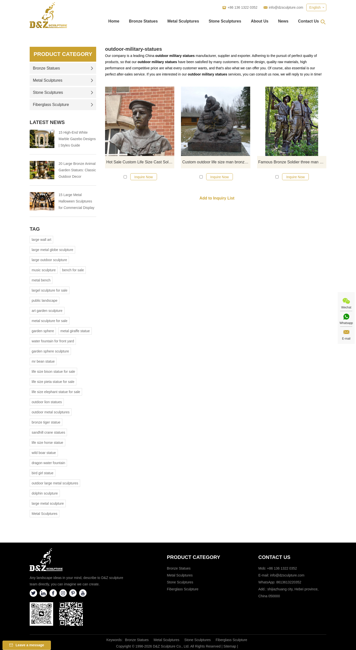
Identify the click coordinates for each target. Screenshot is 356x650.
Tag (35, 229)
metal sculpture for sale (49, 321)
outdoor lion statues (47, 402)
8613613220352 (288, 582)
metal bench (41, 280)
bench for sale (73, 270)
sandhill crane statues (48, 432)
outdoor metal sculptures (50, 412)
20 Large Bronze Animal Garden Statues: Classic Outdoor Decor (77, 170)
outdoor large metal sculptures (55, 483)
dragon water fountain (48, 463)
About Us (259, 21)
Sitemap (229, 646)
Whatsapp (346, 323)
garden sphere (43, 331)
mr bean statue (43, 361)
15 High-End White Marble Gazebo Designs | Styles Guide (77, 138)
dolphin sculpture (45, 493)
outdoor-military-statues (133, 49)
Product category (193, 557)
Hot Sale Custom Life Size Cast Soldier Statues (140, 162)
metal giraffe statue (75, 331)
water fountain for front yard (53, 341)
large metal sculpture (48, 503)
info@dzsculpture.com (286, 7)
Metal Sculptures (183, 21)
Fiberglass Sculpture (63, 104)
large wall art (41, 240)
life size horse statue (47, 443)
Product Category (63, 54)
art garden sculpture (47, 311)
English (315, 7)
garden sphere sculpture (50, 351)
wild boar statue (44, 453)
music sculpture (44, 270)
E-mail (346, 338)
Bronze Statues (143, 21)
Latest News (47, 122)
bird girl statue (42, 473)
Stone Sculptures (225, 21)
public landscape (44, 300)
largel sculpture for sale (49, 290)
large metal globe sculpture (52, 250)
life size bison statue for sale (53, 372)
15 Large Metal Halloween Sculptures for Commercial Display (76, 201)
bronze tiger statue (46, 422)
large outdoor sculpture (49, 260)
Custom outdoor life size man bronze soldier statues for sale (216, 162)
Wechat (346, 307)
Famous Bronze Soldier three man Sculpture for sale (292, 162)
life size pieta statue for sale (53, 382)
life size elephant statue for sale (56, 392)
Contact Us (308, 21)
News (283, 21)
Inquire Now (143, 177)
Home (113, 21)
